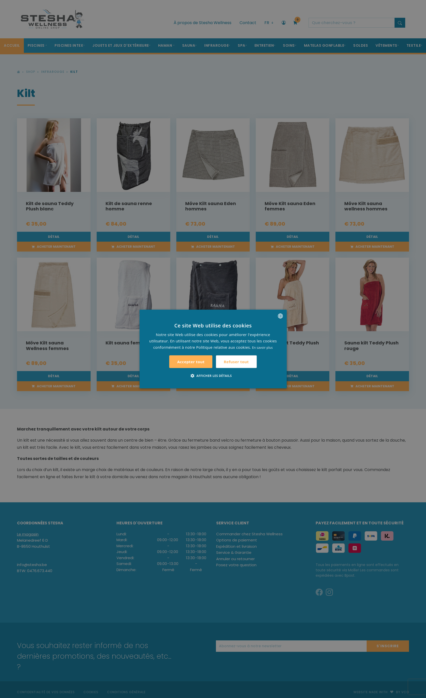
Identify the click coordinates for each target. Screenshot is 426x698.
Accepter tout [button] (191, 361)
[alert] (213, 349)
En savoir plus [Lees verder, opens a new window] (262, 347)
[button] (213, 375)
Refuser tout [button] (236, 361)
